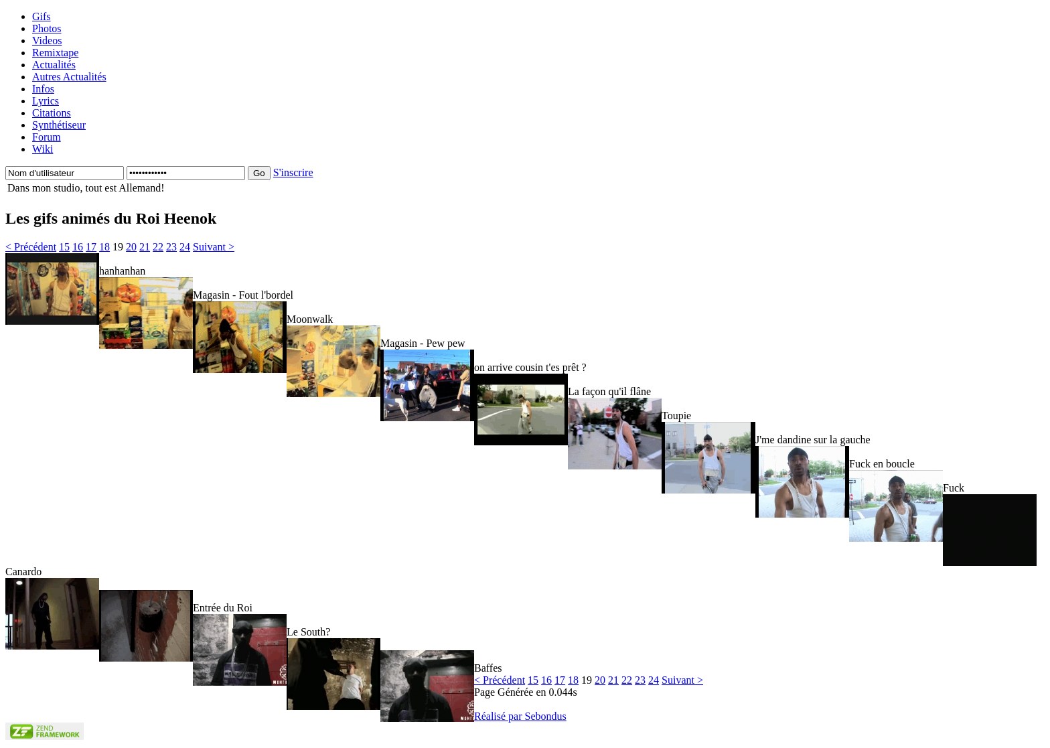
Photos (47, 28)
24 (184, 246)
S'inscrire (293, 172)
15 (64, 246)
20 (131, 246)
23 (171, 246)
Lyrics (45, 100)
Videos (47, 40)
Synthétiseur (59, 125)
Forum (46, 137)
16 (77, 246)
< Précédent (30, 246)
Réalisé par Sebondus (520, 716)
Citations (51, 113)
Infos (43, 88)
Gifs (41, 16)
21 (144, 246)
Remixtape (55, 52)
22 (158, 246)
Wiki (42, 149)
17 (91, 246)
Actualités (54, 64)
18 (104, 246)
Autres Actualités (69, 76)
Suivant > (213, 246)
